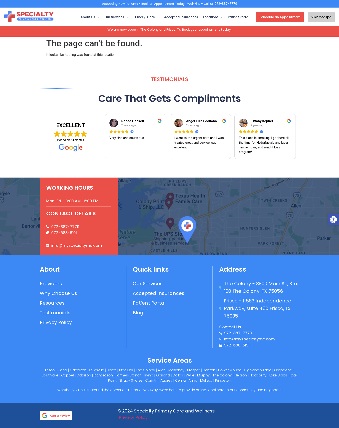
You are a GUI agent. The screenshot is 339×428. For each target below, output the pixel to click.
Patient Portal (238, 17)
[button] (333, 219)
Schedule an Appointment (280, 17)
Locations (213, 17)
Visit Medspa (321, 17)
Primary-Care (146, 17)
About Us (90, 17)
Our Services (116, 17)
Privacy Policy (133, 417)
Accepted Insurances (181, 17)
